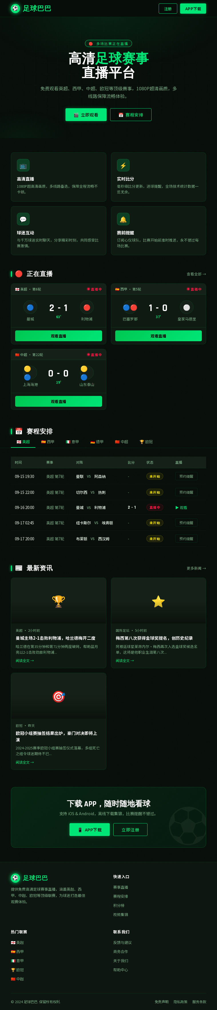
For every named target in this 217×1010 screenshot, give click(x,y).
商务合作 (120, 951)
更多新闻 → (196, 568)
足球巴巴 (31, 8)
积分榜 (118, 905)
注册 (168, 8)
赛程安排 (120, 896)
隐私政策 (180, 1001)
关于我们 (120, 960)
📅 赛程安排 (131, 115)
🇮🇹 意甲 (17, 960)
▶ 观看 (181, 507)
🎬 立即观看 (86, 115)
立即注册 (130, 830)
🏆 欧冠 (17, 969)
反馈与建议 (122, 942)
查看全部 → (196, 274)
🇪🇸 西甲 (17, 951)
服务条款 (199, 1001)
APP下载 (193, 8)
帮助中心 (120, 969)
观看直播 (58, 336)
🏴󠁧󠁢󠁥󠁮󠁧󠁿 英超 (17, 942)
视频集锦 (120, 914)
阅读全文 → (25, 660)
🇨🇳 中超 (17, 979)
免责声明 (161, 1001)
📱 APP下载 (89, 830)
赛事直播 (120, 887)
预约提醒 (186, 476)
